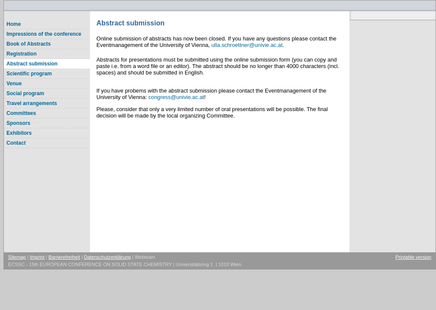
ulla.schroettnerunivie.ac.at (246, 45)
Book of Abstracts (28, 44)
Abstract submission (32, 64)
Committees (21, 113)
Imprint (37, 257)
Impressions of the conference (43, 34)
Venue (14, 84)
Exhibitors (19, 133)
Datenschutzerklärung (107, 257)
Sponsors (18, 123)
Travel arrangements (31, 103)
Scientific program (29, 74)
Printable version (413, 257)
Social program (25, 93)
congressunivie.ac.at (176, 97)
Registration (21, 54)
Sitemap (17, 257)
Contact (16, 143)
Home (13, 24)
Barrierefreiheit (64, 257)
